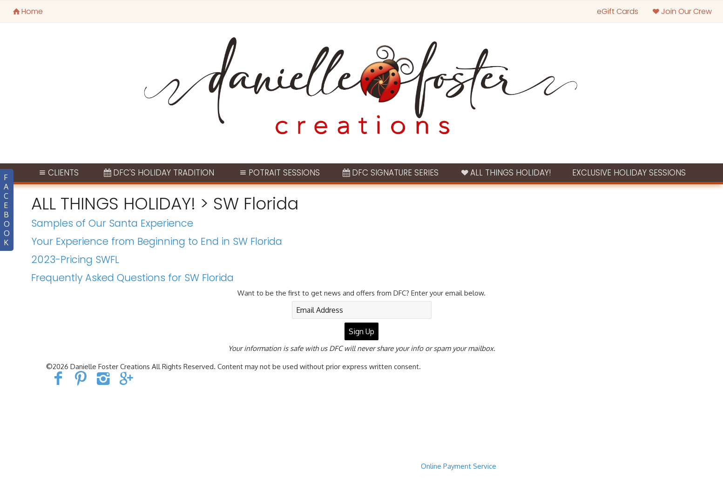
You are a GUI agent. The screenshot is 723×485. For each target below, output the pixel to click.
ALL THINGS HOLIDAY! (505, 172)
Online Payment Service (458, 466)
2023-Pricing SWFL (75, 259)
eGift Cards (617, 11)
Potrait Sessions (278, 172)
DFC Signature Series (390, 172)
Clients (58, 172)
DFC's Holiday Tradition (158, 172)
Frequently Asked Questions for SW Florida (132, 277)
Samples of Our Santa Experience (112, 223)
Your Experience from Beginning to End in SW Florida (156, 241)
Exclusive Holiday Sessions (629, 172)
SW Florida (255, 204)
